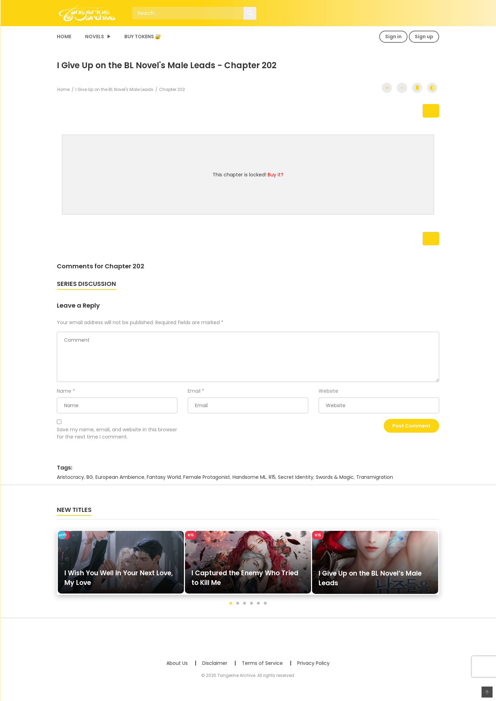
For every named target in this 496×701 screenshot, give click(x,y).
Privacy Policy (313, 666)
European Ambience (119, 480)
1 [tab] (230, 607)
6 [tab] (265, 607)
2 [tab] (237, 607)
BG (89, 480)
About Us (177, 666)
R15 (272, 480)
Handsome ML (249, 480)
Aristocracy (70, 480)
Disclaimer (214, 666)
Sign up (424, 36)
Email (194, 394)
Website (328, 394)
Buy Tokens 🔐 (142, 36)
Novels (94, 36)
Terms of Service (262, 666)
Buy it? (275, 176)
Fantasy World (164, 480)
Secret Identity (295, 480)
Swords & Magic (335, 480)
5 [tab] (258, 607)
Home (64, 36)
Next (422, 111)
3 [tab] (244, 607)
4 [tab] (251, 607)
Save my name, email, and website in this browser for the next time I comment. (117, 437)
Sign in (393, 36)
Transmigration (374, 480)
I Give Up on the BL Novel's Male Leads (114, 89)
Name (64, 394)
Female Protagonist (206, 480)
